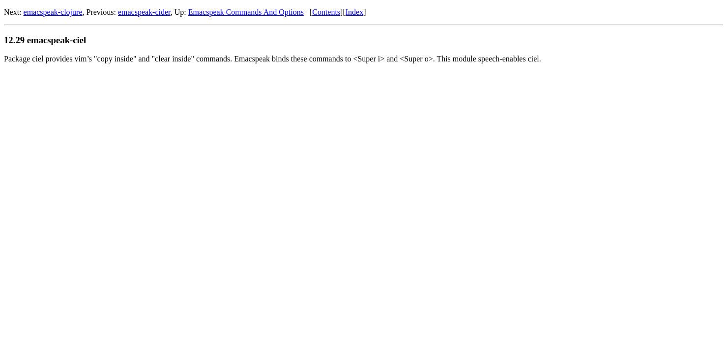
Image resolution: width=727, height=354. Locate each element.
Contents (326, 12)
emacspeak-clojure (53, 12)
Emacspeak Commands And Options (246, 12)
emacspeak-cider (144, 12)
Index (354, 12)
